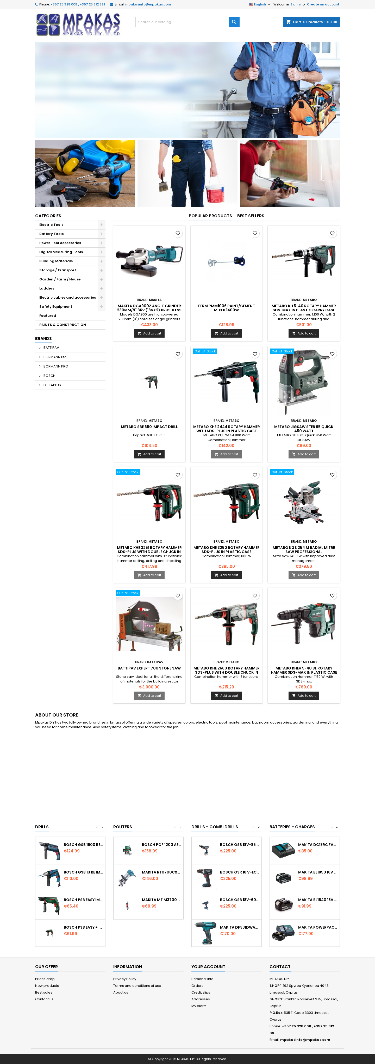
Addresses (200, 999)
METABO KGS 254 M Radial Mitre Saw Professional (304, 549)
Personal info (202, 978)
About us (120, 992)
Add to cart (149, 333)
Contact (280, 967)
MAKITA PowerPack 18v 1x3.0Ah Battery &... (318, 927)
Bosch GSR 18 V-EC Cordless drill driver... (239, 872)
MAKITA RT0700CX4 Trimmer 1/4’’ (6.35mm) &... (161, 872)
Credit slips (200, 992)
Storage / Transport (57, 270)
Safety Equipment (55, 306)
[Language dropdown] (260, 4)
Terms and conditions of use (137, 985)
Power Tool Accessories (60, 242)
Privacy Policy (124, 978)
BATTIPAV (51, 347)
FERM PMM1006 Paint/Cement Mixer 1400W (226, 308)
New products (47, 985)
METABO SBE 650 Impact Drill (149, 426)
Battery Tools (51, 233)
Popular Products (210, 216)
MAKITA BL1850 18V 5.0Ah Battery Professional (318, 872)
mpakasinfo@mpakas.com (148, 4)
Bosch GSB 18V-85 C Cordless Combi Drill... (239, 845)
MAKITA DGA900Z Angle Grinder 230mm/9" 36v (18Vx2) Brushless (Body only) (149, 310)
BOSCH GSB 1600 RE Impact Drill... (83, 845)
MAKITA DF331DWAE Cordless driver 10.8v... (239, 927)
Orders (197, 985)
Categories (48, 216)
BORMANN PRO (55, 366)
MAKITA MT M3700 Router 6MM (161, 900)
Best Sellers (250, 216)
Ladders (46, 288)
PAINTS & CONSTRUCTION (62, 324)
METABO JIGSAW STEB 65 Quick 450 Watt (303, 429)
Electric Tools (51, 224)
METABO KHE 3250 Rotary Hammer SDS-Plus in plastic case (226, 549)
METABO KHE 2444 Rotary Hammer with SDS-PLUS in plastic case (226, 429)
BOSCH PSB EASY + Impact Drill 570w (83, 927)
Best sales (43, 992)
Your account (208, 967)
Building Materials (56, 261)
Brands (43, 338)
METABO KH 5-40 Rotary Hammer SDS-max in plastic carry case (304, 308)
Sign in (295, 4)
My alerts (199, 1005)
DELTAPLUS (52, 385)
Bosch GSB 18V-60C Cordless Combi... (239, 900)
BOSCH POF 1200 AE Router (161, 845)
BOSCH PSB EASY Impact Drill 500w (83, 900)
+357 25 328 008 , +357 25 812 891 (78, 4)
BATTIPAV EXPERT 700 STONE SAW (149, 668)
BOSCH (49, 375)
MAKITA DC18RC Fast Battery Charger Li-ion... (318, 845)
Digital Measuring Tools (61, 251)
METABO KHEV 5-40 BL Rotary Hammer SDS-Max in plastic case (304, 670)
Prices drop (45, 978)
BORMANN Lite (55, 356)
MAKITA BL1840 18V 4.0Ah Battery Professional (318, 900)
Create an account (323, 4)
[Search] (187, 22)
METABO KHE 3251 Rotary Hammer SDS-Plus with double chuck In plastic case (149, 552)
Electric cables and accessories (67, 297)
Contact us (44, 999)
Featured (47, 315)
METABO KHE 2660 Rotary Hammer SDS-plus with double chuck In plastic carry (226, 672)
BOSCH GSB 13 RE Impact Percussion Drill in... (83, 872)
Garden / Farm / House (59, 279)
